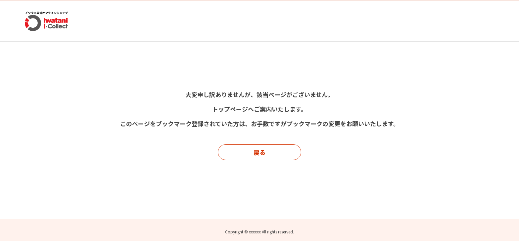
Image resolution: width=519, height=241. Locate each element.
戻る (259, 152)
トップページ (230, 109)
